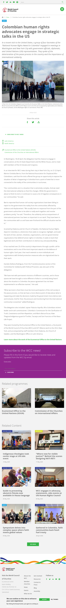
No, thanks (54, 599)
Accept (44, 599)
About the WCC (27, 577)
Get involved (38, 576)
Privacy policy (7, 361)
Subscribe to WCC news (15, 134)
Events (26, 590)
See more (33, 544)
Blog (35, 588)
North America (9, 143)
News (7, 17)
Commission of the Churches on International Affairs (22, 152)
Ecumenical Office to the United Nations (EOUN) (20, 150)
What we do (28, 594)
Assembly (37, 591)
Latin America (9, 141)
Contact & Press (37, 583)
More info (9, 606)
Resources (37, 579)
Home (2, 17)
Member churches (27, 583)
